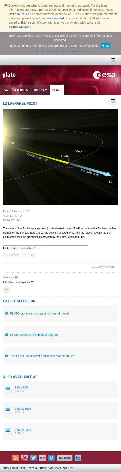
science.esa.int (53, 18)
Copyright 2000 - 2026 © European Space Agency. (38, 468)
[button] (6, 289)
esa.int (19, 14)
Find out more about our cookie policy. (60, 51)
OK (107, 46)
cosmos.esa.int (20, 26)
